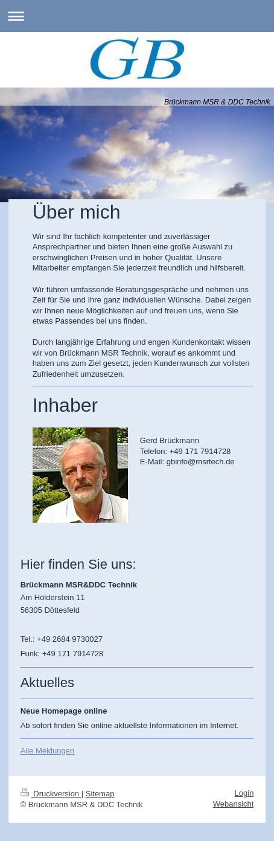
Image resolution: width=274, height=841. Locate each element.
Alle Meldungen (48, 750)
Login (244, 793)
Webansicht (233, 803)
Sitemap (100, 793)
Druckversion (51, 793)
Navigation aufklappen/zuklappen (137, 16)
